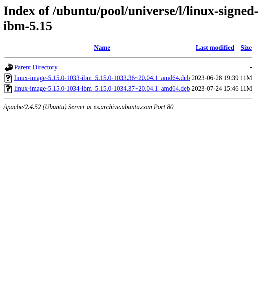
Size (246, 47)
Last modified (215, 47)
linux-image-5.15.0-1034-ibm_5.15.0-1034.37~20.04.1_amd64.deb (102, 88)
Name (102, 47)
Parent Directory (35, 67)
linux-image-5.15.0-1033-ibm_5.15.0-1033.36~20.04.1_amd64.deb (102, 77)
